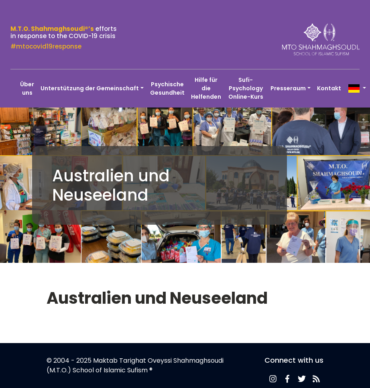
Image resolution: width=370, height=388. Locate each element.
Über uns (27, 88)
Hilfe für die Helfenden (206, 88)
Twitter (302, 379)
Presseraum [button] (288, 88)
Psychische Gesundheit (167, 88)
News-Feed (273, 379)
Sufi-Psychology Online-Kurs (245, 88)
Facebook (287, 379)
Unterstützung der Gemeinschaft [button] (90, 88)
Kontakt (329, 88)
